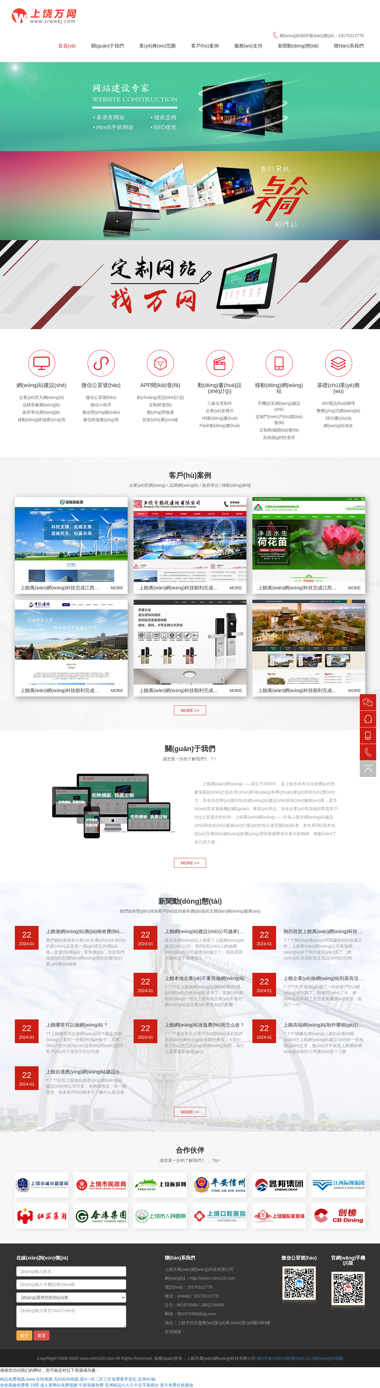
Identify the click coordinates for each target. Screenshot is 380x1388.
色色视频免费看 (14, 1385)
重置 (41, 1335)
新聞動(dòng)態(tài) (298, 45)
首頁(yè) (67, 45)
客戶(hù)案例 (204, 45)
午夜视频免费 (91, 1385)
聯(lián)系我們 (349, 45)
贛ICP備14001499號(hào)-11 (284, 1358)
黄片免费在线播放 (176, 1385)
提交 (24, 1335)
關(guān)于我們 (107, 45)
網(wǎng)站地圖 (328, 1358)
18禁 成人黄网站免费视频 (53, 1385)
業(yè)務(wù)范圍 (157, 45)
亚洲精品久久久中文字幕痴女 (132, 1385)
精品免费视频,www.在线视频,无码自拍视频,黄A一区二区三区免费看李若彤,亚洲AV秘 (78, 1379)
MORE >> (190, 710)
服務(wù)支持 (248, 45)
